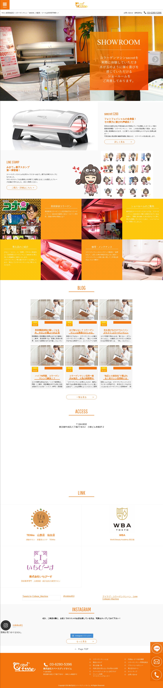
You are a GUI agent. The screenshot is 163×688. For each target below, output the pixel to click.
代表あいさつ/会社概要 (136, 659)
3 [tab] (85, 98)
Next (155, 59)
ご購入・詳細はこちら (22, 188)
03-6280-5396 (154, 13)
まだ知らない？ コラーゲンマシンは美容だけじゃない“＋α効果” (81, 332)
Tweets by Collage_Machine (35, 596)
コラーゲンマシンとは (100, 659)
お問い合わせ (132, 674)
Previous (7, 59)
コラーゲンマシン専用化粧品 (138, 662)
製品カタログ (97, 662)
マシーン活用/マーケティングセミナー (101, 675)
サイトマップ (132, 671)
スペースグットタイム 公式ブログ (104, 671)
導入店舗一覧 (97, 665)
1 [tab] (77, 98)
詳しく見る (119, 142)
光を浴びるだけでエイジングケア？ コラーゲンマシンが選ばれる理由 (116, 332)
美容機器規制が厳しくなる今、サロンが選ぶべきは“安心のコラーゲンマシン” (47, 332)
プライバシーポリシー (135, 665)
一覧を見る (81, 397)
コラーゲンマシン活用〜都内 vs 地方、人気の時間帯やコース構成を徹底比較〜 (81, 378)
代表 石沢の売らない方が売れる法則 (105, 668)
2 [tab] (81, 98)
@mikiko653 (68, 596)
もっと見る (81, 641)
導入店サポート (133, 668)
